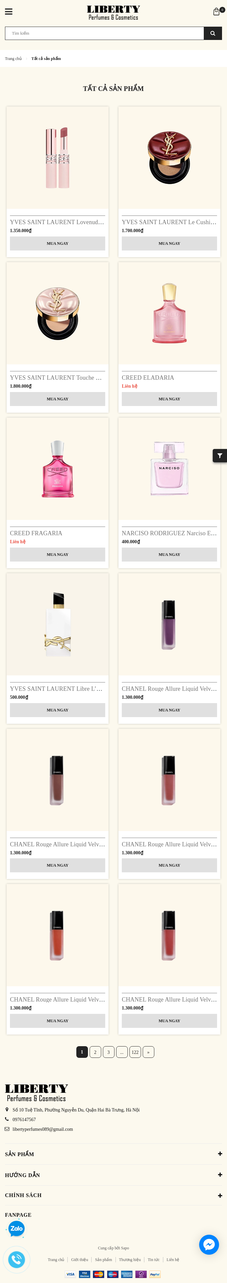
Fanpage (18, 1215)
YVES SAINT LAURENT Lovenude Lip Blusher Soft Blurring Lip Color (100, 222)
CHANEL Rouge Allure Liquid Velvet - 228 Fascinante (77, 999)
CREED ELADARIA (148, 377)
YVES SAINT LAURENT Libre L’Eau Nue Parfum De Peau (84, 688)
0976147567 (24, 1119)
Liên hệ (173, 1259)
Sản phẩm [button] (113, 1154)
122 (135, 1052)
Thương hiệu (130, 1259)
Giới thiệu (79, 1259)
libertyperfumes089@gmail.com (43, 1129)
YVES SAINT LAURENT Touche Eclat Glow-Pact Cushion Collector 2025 (103, 377)
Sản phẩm (103, 1259)
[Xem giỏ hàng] (216, 11)
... (122, 1052)
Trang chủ (56, 1259)
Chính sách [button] (113, 1196)
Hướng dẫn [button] (113, 1175)
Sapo (125, 1248)
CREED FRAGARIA (36, 533)
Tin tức (154, 1259)
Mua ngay (57, 243)
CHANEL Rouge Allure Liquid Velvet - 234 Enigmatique (80, 844)
